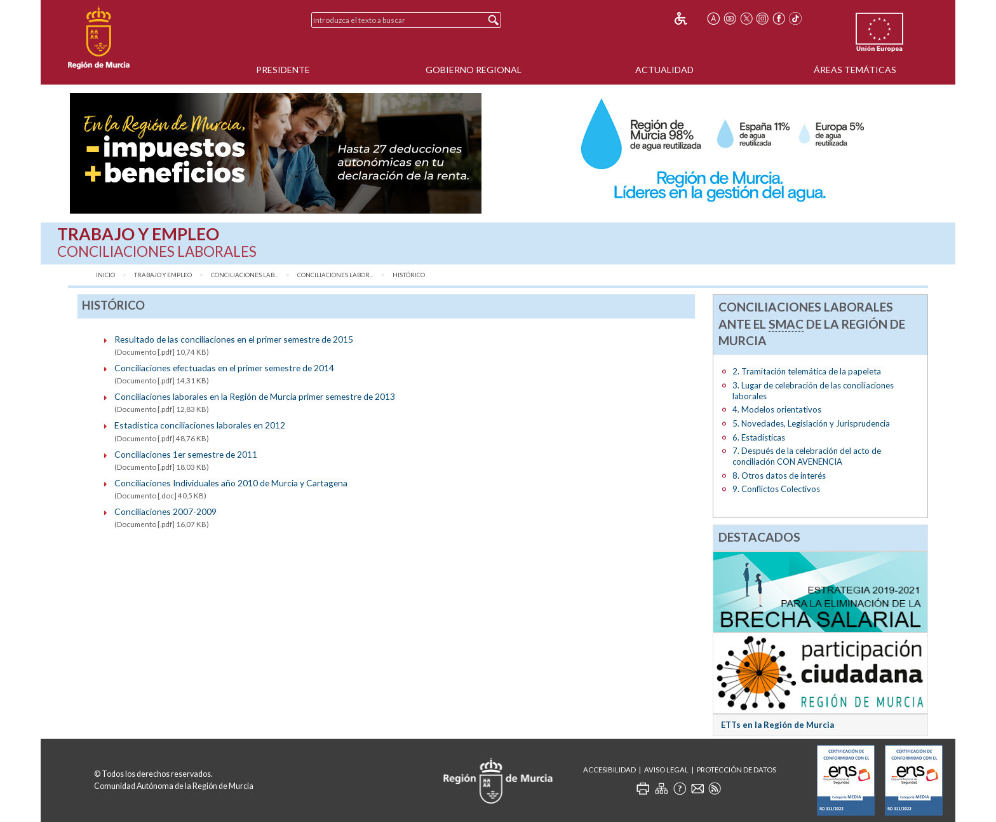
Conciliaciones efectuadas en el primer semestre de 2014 (224, 367)
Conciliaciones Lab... (244, 274)
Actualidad (664, 69)
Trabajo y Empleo (163, 274)
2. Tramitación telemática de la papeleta (806, 371)
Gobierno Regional (474, 69)
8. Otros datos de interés (779, 475)
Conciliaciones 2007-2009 (165, 511)
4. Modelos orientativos (776, 409)
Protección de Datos (736, 769)
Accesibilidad (609, 769)
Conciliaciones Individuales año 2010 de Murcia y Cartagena (230, 482)
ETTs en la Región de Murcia (777, 725)
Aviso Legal (666, 769)
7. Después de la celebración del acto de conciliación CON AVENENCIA (806, 456)
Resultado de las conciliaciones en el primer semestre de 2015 (233, 339)
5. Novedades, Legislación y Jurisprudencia (811, 423)
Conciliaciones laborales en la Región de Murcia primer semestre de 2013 (254, 396)
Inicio (105, 274)
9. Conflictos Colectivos (776, 489)
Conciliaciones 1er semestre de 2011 (185, 454)
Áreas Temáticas (855, 69)
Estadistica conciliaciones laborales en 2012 (199, 425)
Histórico (409, 274)
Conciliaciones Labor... (335, 274)
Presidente (283, 69)
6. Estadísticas (758, 437)
